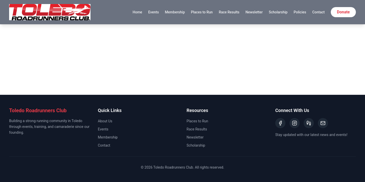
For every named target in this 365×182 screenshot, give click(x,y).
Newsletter (254, 12)
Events (153, 12)
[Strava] (309, 123)
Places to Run (202, 12)
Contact (318, 12)
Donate (343, 12)
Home (137, 12)
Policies (300, 12)
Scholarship (278, 12)
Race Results (229, 12)
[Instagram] (294, 123)
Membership (175, 12)
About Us (105, 121)
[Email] (323, 123)
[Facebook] (280, 123)
